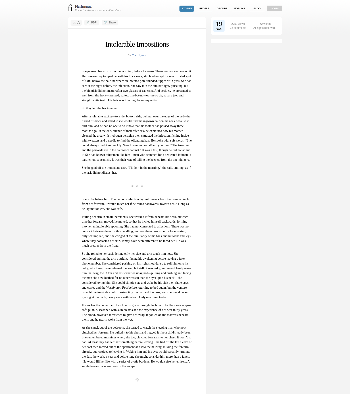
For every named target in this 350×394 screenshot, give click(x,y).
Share (112, 22)
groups (222, 8)
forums (239, 8)
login (275, 8)
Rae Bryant (139, 55)
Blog (257, 8)
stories (187, 8)
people (204, 8)
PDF (93, 22)
